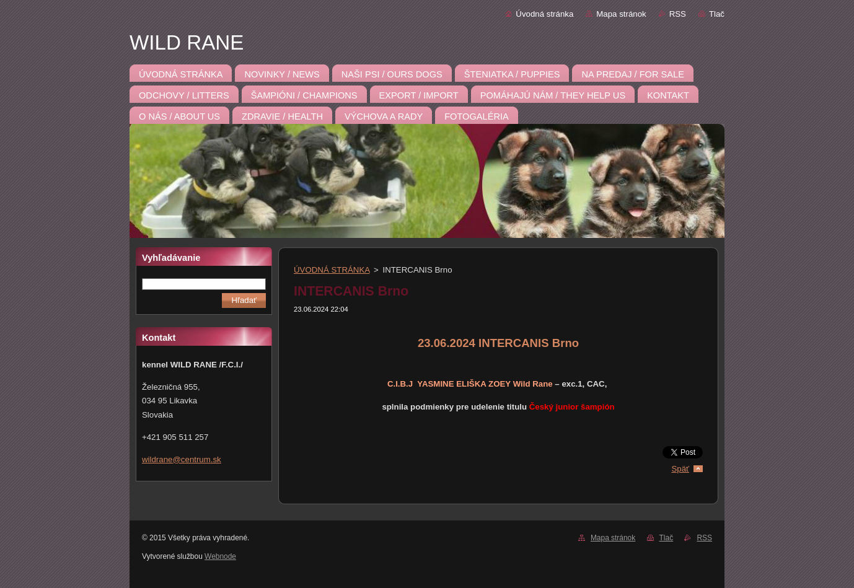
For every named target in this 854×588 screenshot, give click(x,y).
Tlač (716, 14)
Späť (680, 468)
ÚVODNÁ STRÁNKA (331, 269)
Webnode (220, 556)
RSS (677, 14)
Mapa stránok (621, 14)
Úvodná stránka (544, 14)
